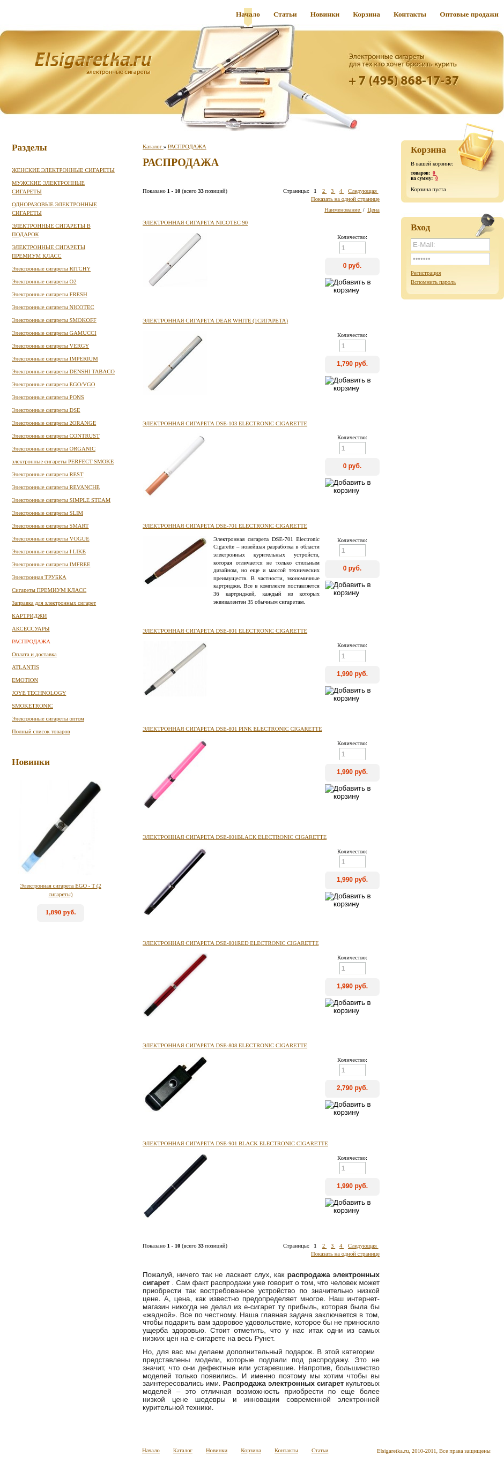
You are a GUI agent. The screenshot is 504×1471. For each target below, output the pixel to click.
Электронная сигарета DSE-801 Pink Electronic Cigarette (232, 729)
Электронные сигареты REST (48, 474)
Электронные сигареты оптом (48, 719)
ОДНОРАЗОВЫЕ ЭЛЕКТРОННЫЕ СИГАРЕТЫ (54, 208)
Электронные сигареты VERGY (50, 346)
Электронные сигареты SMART (50, 526)
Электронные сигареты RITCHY (51, 269)
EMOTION (25, 680)
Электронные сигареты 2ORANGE (54, 423)
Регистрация (426, 273)
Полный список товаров (41, 731)
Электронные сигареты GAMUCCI (54, 333)
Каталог (153, 146)
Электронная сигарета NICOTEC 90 (195, 223)
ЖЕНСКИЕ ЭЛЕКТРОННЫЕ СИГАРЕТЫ (63, 170)
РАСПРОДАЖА (31, 641)
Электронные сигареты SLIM (47, 513)
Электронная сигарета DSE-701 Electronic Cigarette (225, 526)
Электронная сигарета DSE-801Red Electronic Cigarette (230, 943)
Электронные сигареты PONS (48, 397)
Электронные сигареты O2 (44, 281)
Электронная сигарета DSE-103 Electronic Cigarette (225, 423)
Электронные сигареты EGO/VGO (53, 384)
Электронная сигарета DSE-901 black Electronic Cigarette (235, 1143)
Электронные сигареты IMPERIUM (55, 359)
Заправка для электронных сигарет (54, 603)
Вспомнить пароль (433, 282)
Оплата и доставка (34, 654)
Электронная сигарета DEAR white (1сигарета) (215, 321)
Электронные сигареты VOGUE (51, 539)
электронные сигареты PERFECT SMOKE (63, 461)
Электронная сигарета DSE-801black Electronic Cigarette (235, 837)
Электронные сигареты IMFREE (51, 564)
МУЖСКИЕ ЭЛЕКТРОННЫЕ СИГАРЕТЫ (48, 187)
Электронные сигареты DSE (46, 410)
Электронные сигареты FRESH (49, 294)
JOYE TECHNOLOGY (39, 693)
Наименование (342, 210)
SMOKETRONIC (32, 706)
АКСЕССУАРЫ (31, 629)
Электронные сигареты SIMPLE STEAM (61, 500)
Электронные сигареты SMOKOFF (54, 320)
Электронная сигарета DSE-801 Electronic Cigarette (225, 631)
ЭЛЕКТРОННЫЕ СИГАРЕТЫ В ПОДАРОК (51, 230)
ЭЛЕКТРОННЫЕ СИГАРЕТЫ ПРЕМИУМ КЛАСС (48, 251)
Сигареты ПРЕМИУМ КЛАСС (49, 590)
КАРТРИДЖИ (29, 616)
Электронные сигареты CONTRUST (56, 436)
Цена (373, 210)
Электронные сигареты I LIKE (49, 551)
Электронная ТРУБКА (39, 577)
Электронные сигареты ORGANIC (53, 449)
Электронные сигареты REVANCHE (56, 487)
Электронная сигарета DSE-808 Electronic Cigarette (225, 1045)
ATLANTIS (25, 667)
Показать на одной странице (345, 199)
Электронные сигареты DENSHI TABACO (63, 371)
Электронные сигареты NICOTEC (53, 307)
